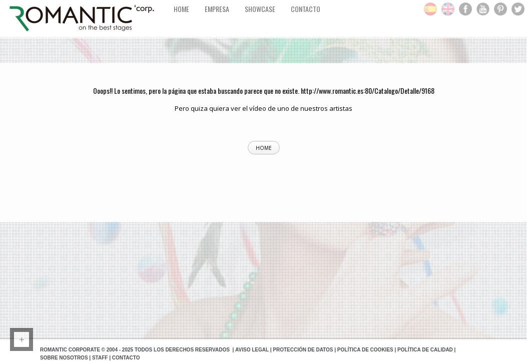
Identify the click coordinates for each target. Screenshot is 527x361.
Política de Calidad (425, 349)
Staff (100, 357)
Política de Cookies (365, 349)
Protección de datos (303, 349)
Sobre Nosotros (64, 357)
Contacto (126, 357)
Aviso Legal (252, 349)
